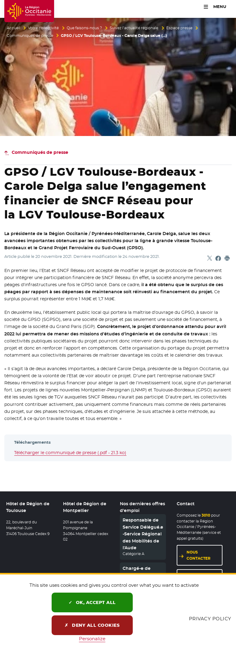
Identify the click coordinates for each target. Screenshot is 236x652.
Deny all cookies (92, 625)
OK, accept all (92, 602)
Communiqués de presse (30, 36)
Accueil (13, 28)
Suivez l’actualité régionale (134, 28)
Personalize (92, 639)
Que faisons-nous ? (84, 28)
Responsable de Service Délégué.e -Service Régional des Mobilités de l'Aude (143, 534)
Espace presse (179, 28)
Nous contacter (198, 555)
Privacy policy (210, 619)
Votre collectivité (43, 28)
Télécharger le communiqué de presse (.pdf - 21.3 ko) (70, 452)
